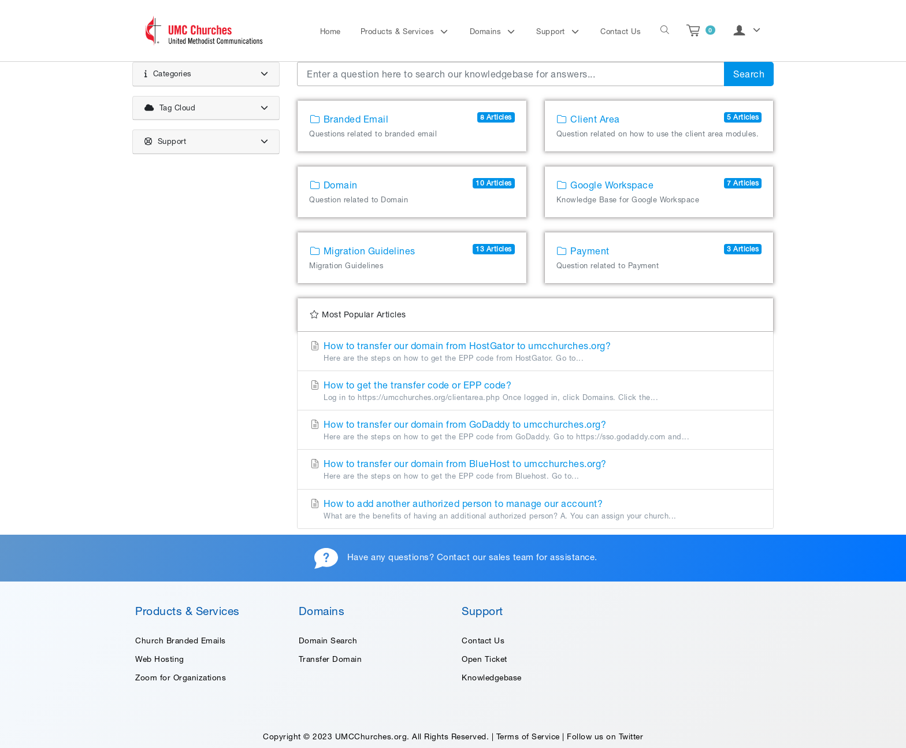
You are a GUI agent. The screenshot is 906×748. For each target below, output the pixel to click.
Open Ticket (484, 659)
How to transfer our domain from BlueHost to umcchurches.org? (535, 470)
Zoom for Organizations (180, 677)
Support (551, 31)
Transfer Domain (330, 659)
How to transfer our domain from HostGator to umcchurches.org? (535, 352)
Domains (487, 31)
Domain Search (328, 640)
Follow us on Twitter (605, 736)
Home (330, 31)
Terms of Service (528, 736)
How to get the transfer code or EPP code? (535, 391)
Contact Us (620, 31)
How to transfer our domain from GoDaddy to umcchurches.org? (535, 430)
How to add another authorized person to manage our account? (535, 509)
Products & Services (399, 31)
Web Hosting (159, 659)
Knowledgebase (492, 677)
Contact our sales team (485, 557)
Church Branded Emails (180, 640)
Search (748, 74)
